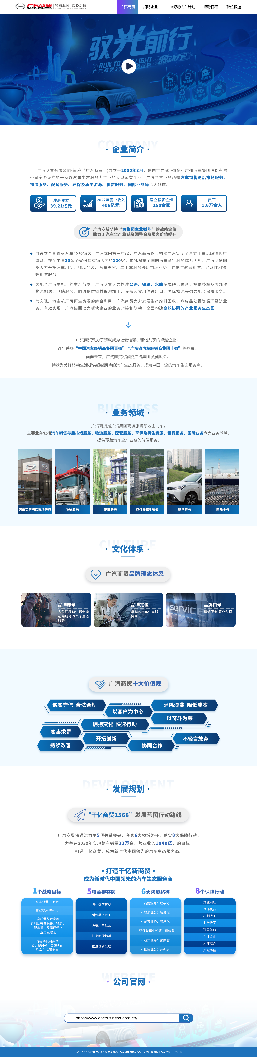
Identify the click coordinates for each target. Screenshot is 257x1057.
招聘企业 (150, 7)
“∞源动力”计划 (180, 7)
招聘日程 (211, 7)
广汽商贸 (127, 7)
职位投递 (233, 7)
